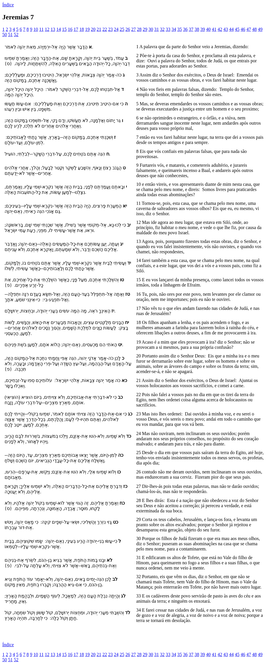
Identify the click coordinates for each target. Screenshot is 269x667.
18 (81, 29)
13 (52, 29)
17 (75, 29)
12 (47, 29)
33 (168, 29)
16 (70, 29)
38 (196, 29)
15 (64, 29)
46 (242, 29)
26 (127, 29)
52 (16, 34)
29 (145, 29)
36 (185, 29)
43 (225, 29)
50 (4, 34)
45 (237, 29)
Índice (8, 4)
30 (150, 29)
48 (254, 29)
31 (156, 29)
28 (139, 29)
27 (133, 29)
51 (10, 34)
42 (219, 29)
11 (41, 29)
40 (208, 29)
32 (162, 29)
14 (58, 29)
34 (173, 29)
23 (110, 29)
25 (122, 29)
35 (179, 29)
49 (260, 29)
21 (98, 29)
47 (248, 29)
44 (231, 29)
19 (87, 29)
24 (116, 29)
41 (214, 29)
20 (93, 29)
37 (191, 29)
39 (202, 29)
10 (35, 29)
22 (104, 29)
